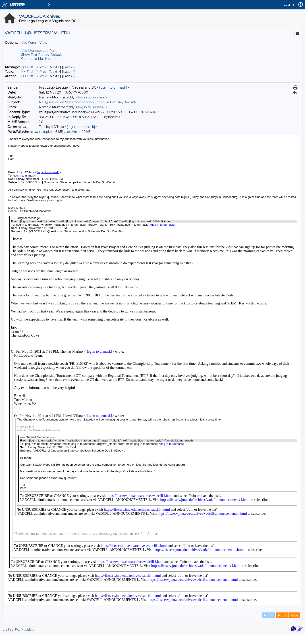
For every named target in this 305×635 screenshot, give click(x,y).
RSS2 (294, 615)
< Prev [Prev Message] (42, 67)
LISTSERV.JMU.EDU (18, 629)
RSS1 (282, 615)
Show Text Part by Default (41, 55)
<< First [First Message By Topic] (27, 72)
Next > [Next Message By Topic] (55, 72)
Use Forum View (34, 43)
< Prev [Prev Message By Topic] (42, 72)
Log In (289, 4)
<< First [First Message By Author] (27, 76)
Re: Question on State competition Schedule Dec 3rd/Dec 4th (87, 102)
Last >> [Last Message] (68, 67)
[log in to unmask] (113, 87)
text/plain (46, 132)
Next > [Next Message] (55, 67)
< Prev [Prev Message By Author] (42, 76)
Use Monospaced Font (39, 51)
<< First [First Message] (27, 67)
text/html (73, 132)
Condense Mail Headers (39, 59)
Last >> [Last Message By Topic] (68, 72)
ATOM (269, 615)
